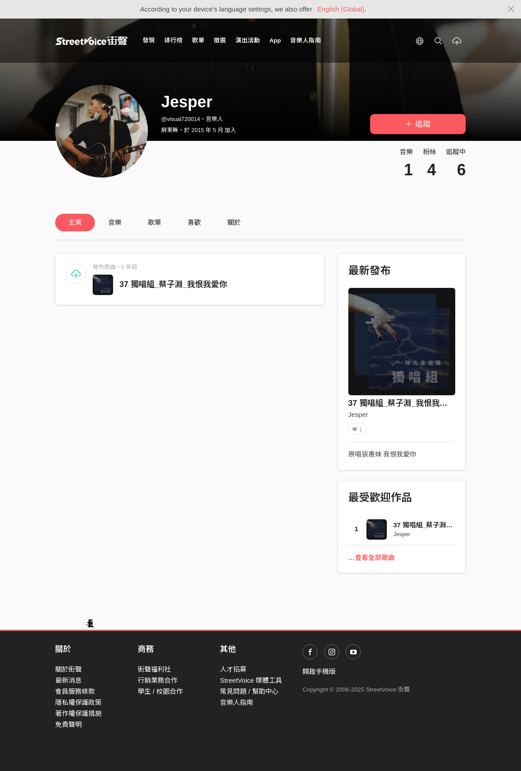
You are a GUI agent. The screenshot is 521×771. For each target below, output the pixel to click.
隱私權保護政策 (78, 702)
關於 (234, 222)
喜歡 (194, 222)
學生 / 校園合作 (160, 691)
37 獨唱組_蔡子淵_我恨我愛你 (173, 284)
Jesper (358, 414)
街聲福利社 (154, 669)
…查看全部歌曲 (371, 557)
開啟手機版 (319, 671)
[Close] (511, 9)
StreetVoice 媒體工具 (251, 680)
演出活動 (247, 40)
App (275, 40)
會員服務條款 (75, 691)
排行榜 (173, 40)
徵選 (220, 40)
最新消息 (68, 680)
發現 (149, 40)
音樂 (114, 222)
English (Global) (341, 9)
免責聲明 (68, 724)
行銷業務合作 (157, 680)
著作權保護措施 (78, 713)
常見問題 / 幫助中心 (249, 691)
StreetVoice (91, 40)
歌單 (198, 40)
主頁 (75, 222)
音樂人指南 (305, 40)
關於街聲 (68, 669)
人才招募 (233, 669)
